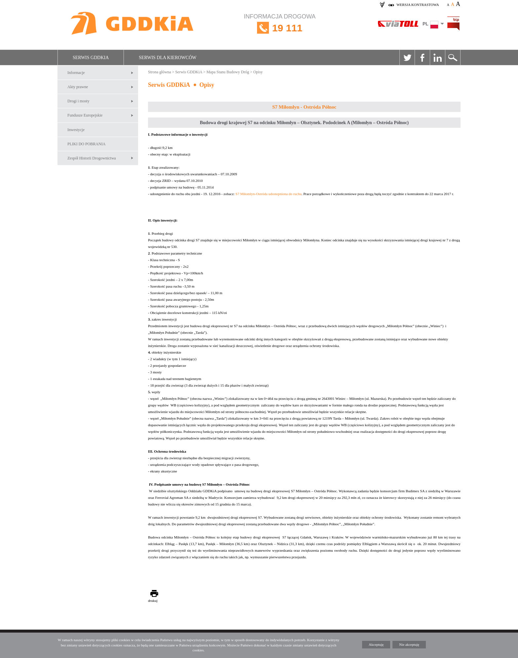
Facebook (422, 57)
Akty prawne (77, 87)
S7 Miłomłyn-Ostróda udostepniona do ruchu (269, 194)
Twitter (407, 57)
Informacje (76, 72)
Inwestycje (76, 129)
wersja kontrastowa (417, 5)
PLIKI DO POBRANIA (86, 144)
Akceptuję (376, 644)
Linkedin (437, 57)
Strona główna (159, 72)
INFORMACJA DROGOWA (279, 28)
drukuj (153, 601)
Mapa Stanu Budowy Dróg (227, 72)
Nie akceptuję (409, 644)
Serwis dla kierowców (167, 57)
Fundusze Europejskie (84, 115)
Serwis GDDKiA (91, 57)
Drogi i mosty (78, 101)
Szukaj (452, 57)
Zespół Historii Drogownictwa (91, 158)
